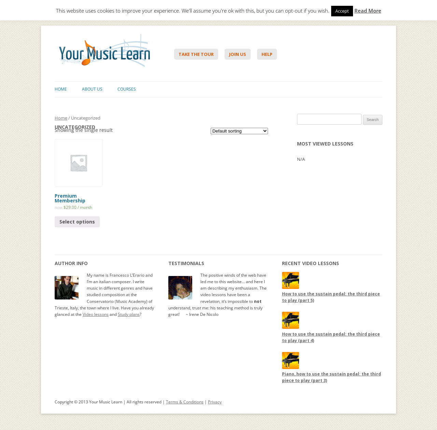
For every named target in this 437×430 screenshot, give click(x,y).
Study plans (129, 314)
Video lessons (96, 314)
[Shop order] (239, 131)
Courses (126, 89)
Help (267, 54)
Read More (367, 10)
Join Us (237, 54)
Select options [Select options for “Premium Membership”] (77, 221)
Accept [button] (342, 11)
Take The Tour (196, 54)
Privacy (215, 402)
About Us (92, 89)
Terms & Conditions (184, 402)
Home (61, 89)
